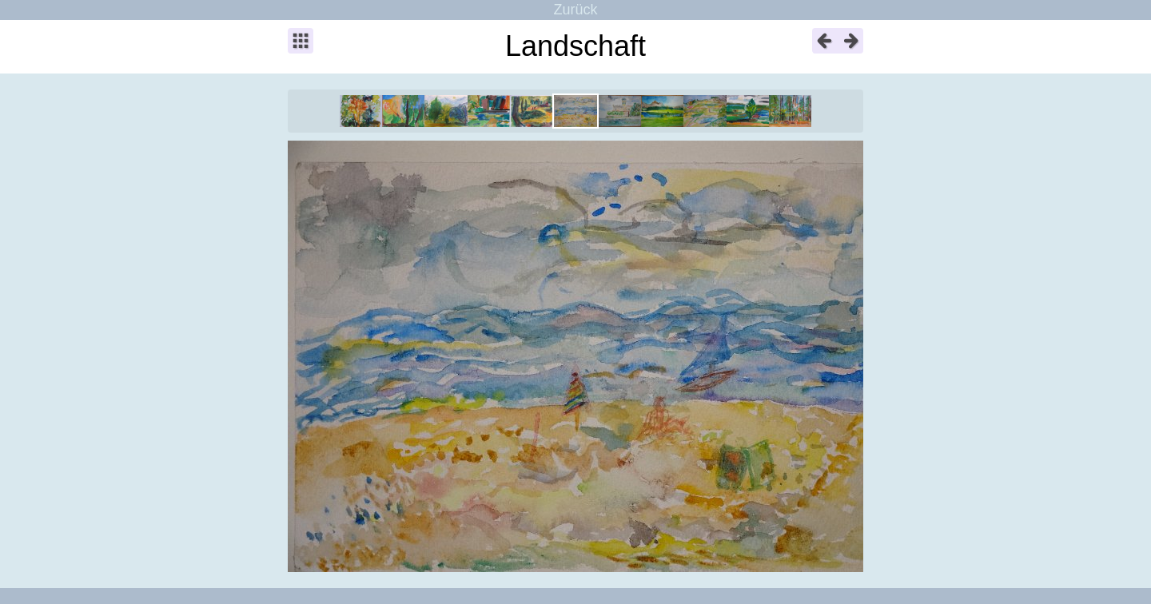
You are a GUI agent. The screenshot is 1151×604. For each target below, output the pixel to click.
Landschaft (575, 46)
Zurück (575, 10)
